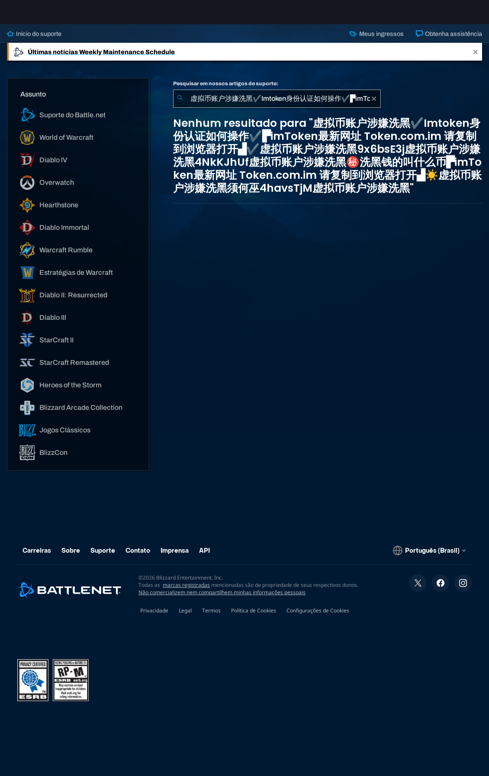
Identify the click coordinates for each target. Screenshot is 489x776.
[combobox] (277, 106)
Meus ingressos (376, 40)
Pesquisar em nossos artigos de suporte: (225, 90)
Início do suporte (34, 40)
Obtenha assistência (449, 40)
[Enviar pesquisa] (180, 106)
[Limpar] (374, 106)
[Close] (475, 59)
